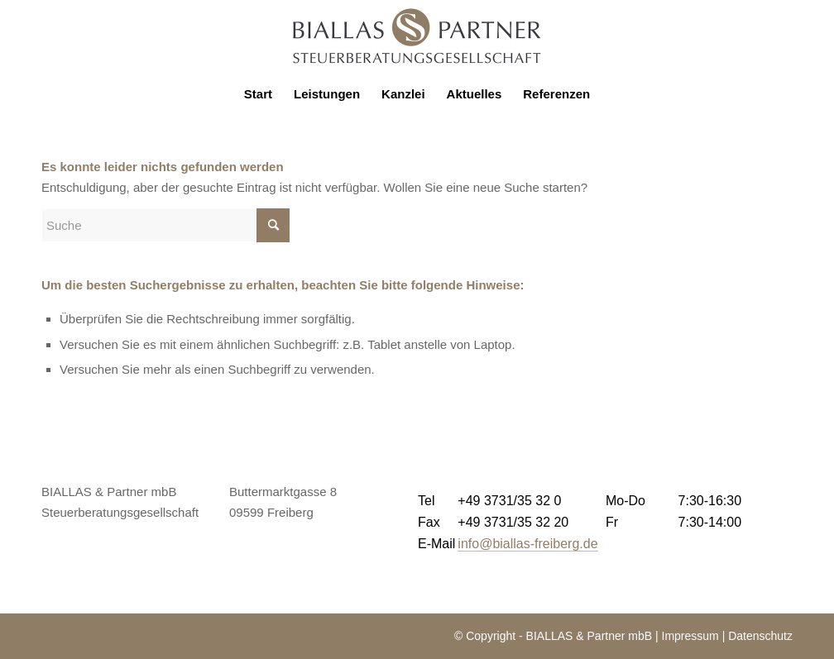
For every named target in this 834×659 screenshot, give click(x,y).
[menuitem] (258, 94)
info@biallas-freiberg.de (527, 544)
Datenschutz (760, 635)
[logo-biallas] (417, 36)
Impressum (690, 635)
